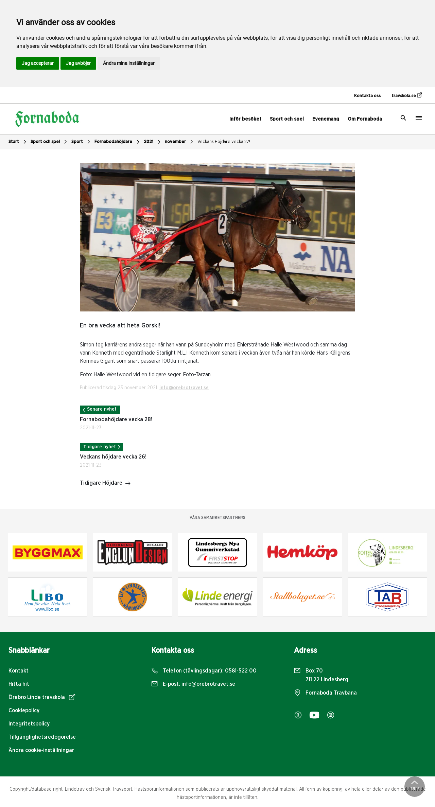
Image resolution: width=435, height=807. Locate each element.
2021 (153, 142)
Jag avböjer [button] (78, 63)
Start (18, 142)
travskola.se (407, 95)
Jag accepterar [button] (38, 63)
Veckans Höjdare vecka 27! (223, 142)
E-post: (193, 684)
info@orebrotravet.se (184, 387)
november (180, 142)
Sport (81, 142)
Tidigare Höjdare (105, 484)
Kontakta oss (367, 96)
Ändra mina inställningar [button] (129, 63)
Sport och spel (287, 119)
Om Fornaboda (365, 119)
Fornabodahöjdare (117, 142)
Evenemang (325, 119)
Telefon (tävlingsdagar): (204, 670)
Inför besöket (245, 119)
